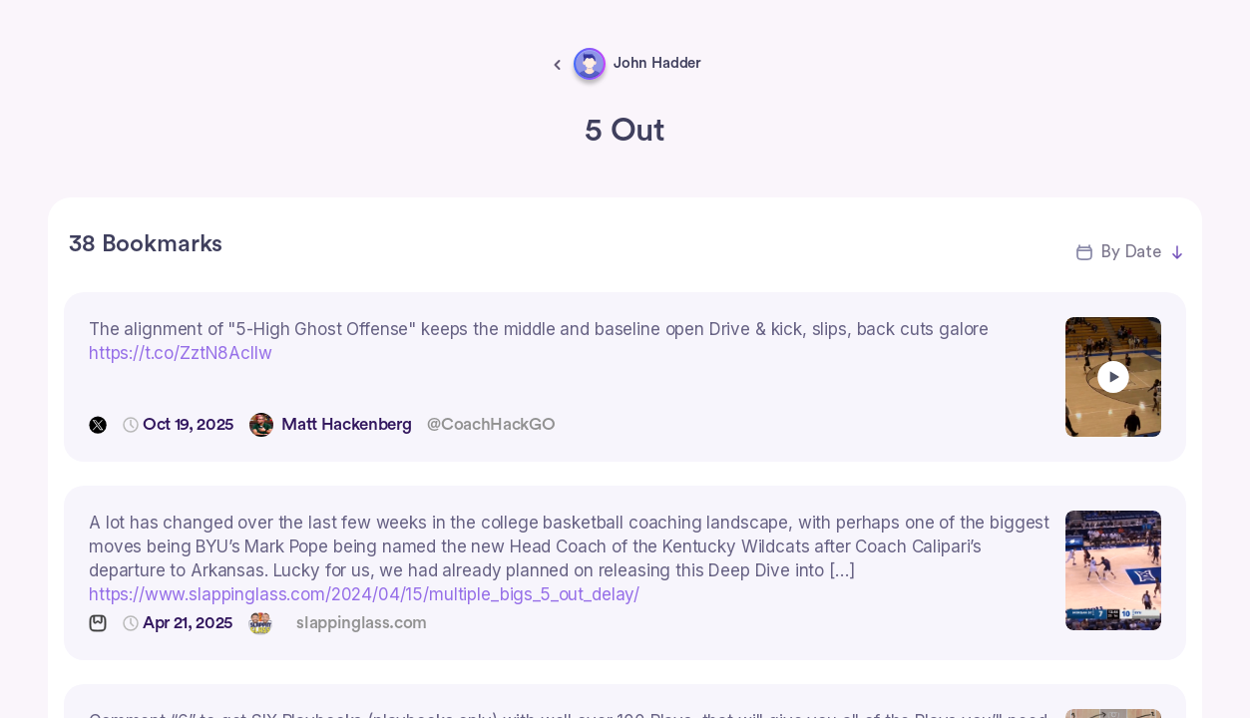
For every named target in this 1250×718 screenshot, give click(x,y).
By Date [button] (1130, 251)
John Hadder (657, 63)
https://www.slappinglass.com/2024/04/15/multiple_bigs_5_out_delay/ (364, 594)
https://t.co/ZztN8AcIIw (180, 353)
